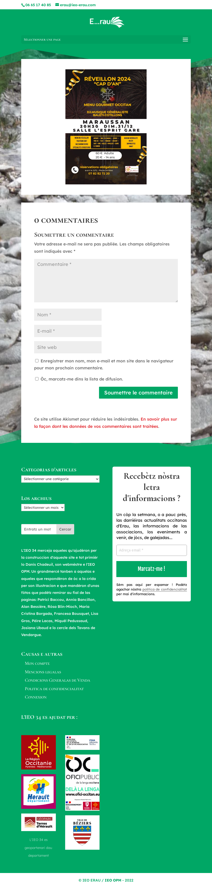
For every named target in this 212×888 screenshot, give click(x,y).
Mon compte (37, 663)
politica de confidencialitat (164, 589)
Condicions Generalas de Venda (57, 680)
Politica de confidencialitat (54, 688)
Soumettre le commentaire (138, 392)
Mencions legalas (43, 672)
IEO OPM (113, 880)
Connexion (36, 697)
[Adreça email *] (151, 550)
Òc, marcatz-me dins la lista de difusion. (79, 379)
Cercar (65, 529)
